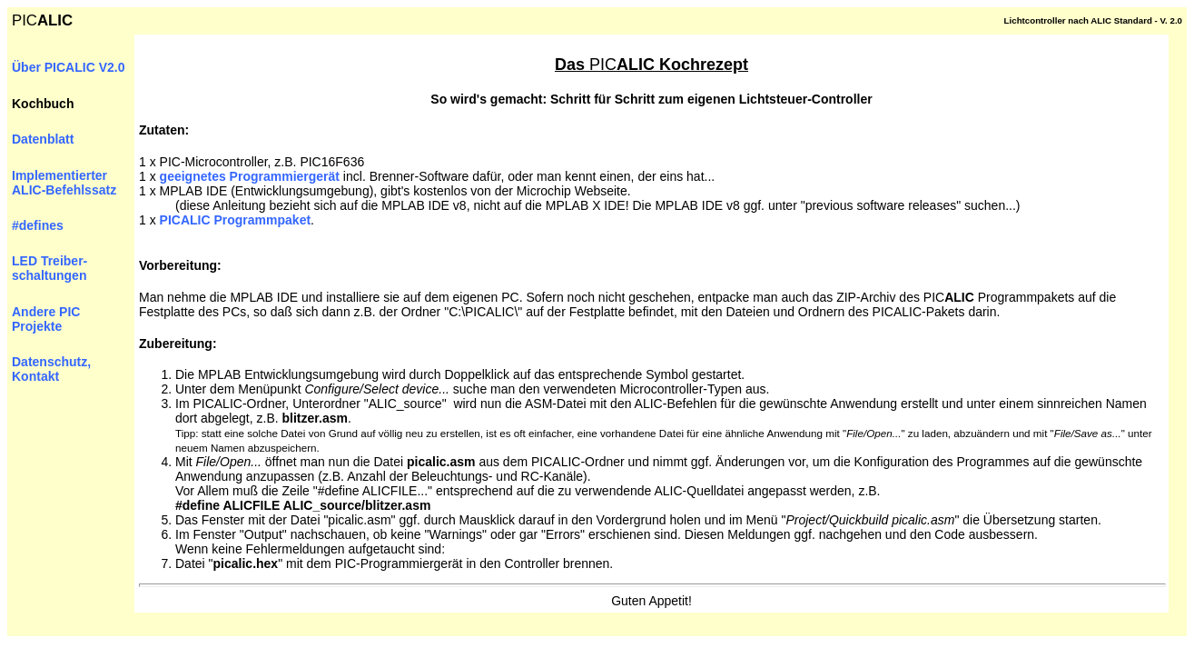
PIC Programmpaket (235, 220)
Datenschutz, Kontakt (51, 369)
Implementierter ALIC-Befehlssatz (64, 182)
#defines (38, 225)
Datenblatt (43, 139)
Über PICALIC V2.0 (68, 67)
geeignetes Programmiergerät (250, 176)
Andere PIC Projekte (46, 319)
